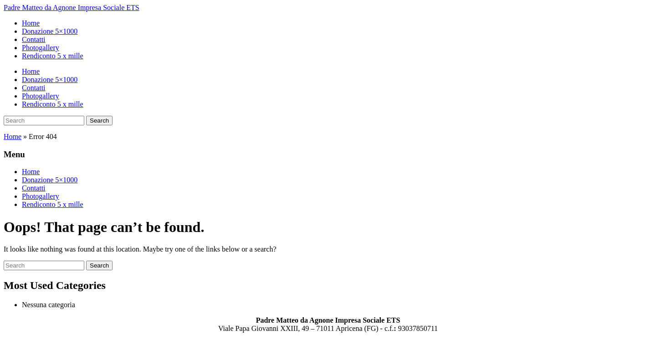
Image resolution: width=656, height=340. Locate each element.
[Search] (44, 120)
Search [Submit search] (99, 120)
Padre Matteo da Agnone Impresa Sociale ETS (71, 7)
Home (31, 23)
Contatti (34, 39)
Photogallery (40, 48)
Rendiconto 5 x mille (52, 56)
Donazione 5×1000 (49, 31)
